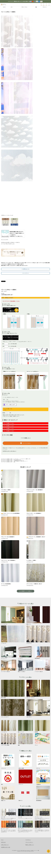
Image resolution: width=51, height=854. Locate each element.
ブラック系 (25, 814)
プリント (42, 739)
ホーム (2, 839)
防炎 (8, 777)
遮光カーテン (38, 615)
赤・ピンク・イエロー (8, 826)
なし (7, 399)
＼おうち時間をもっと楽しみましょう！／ (21, 461)
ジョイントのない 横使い (8, 739)
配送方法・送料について (30, 844)
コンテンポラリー (8, 726)
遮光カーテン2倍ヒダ (25, 666)
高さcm (10, 346)
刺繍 (25, 739)
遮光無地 (42, 726)
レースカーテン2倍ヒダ (42, 666)
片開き (28, 314)
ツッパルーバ (25, 652)
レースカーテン (16, 458)
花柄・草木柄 (12, 689)
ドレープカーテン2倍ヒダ (8, 666)
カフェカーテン (38, 635)
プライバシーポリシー (29, 842)
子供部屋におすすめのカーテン (19, 460)
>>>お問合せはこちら (25, 269)
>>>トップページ (25, 273)
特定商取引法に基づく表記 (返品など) (9, 451)
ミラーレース (8, 761)
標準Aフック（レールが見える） (9, 371)
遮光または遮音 (25, 761)
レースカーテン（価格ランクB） (25, 458)
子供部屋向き (43, 777)
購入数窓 (7, 413)
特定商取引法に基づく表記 (5, 847)
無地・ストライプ (25, 726)
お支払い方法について (5, 844)
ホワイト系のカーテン (17, 459)
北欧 (14, 461)
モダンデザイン (38, 708)
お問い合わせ (3, 842)
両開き (4, 314)
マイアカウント (28, 839)
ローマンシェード (8, 652)
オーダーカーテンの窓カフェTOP (6, 458)
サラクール (43, 761)
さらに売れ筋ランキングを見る (25, 591)
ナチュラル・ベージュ (42, 814)
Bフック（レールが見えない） (32, 371)
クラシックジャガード (12, 708)
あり (4, 399)
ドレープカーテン (12, 615)
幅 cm (10, 344)
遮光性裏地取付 (42, 652)
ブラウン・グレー (42, 826)
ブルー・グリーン (25, 826)
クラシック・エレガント (38, 689)
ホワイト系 (8, 814)
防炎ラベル (25, 793)
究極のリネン (8, 793)
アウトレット (25, 777)
